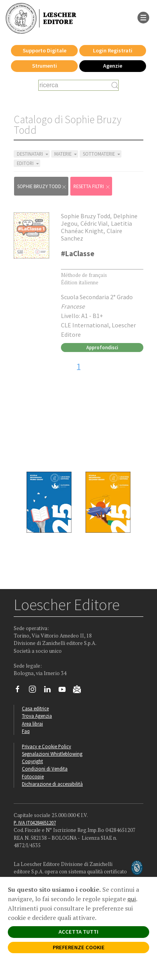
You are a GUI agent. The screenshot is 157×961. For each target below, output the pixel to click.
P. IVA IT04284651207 (35, 822)
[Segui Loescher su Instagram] (35, 691)
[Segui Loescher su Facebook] (20, 691)
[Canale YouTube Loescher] (65, 691)
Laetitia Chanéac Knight (96, 227)
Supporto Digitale (44, 50)
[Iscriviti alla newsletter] (80, 690)
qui (131, 899)
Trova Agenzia (37, 716)
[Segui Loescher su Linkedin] (50, 691)
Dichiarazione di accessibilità (52, 784)
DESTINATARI (33, 154)
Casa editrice (35, 708)
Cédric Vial (94, 223)
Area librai (32, 723)
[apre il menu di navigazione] (143, 17)
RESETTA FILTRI (92, 186)
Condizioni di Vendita (45, 768)
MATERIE (66, 154)
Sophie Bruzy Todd (42, 186)
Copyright (32, 761)
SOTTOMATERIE (102, 154)
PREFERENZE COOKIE (79, 947)
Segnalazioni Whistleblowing (52, 754)
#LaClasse (78, 253)
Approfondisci (102, 347)
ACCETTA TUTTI (78, 931)
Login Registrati (112, 50)
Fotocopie (33, 776)
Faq (26, 731)
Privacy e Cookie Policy (46, 746)
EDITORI (28, 163)
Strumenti (44, 65)
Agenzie (112, 65)
